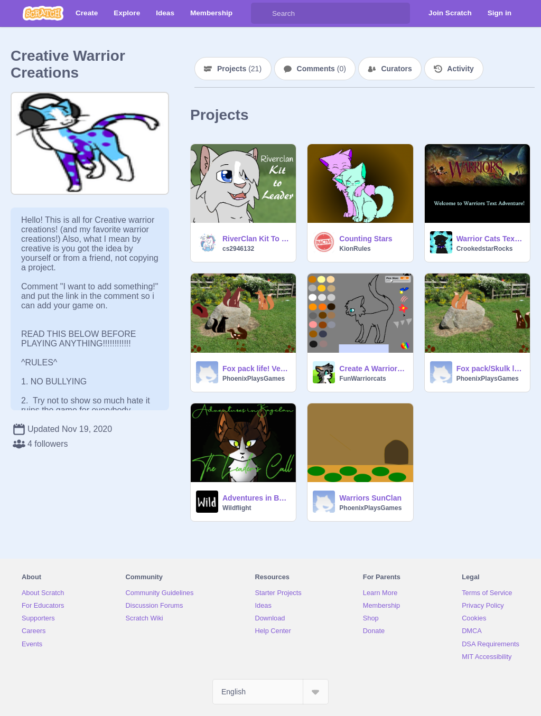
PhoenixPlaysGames (253, 378)
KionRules (354, 248)
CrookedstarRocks (484, 248)
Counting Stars (365, 238)
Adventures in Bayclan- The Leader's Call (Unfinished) (256, 498)
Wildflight (236, 508)
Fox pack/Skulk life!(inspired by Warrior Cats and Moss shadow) (490, 368)
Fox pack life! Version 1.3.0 (256, 368)
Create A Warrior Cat (372, 368)
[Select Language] (270, 691)
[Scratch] (43, 13)
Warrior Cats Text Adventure (490, 238)
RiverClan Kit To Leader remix (256, 238)
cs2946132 (238, 248)
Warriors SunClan (370, 498)
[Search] (261, 13)
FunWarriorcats (362, 378)
